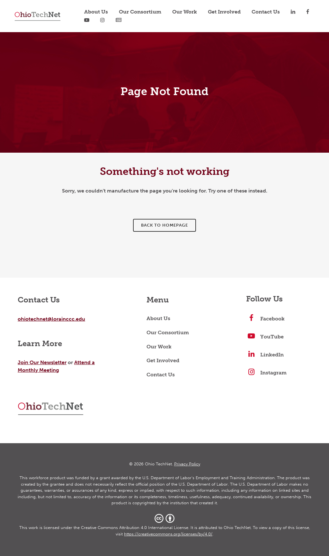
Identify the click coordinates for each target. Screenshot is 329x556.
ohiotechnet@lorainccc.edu (51, 319)
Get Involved (163, 360)
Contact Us (161, 375)
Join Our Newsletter (42, 362)
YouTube (265, 337)
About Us (158, 318)
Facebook (265, 319)
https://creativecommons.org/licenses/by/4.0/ (168, 534)
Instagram (266, 373)
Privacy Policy (187, 464)
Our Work (159, 347)
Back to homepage (164, 225)
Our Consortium (168, 333)
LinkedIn (265, 355)
